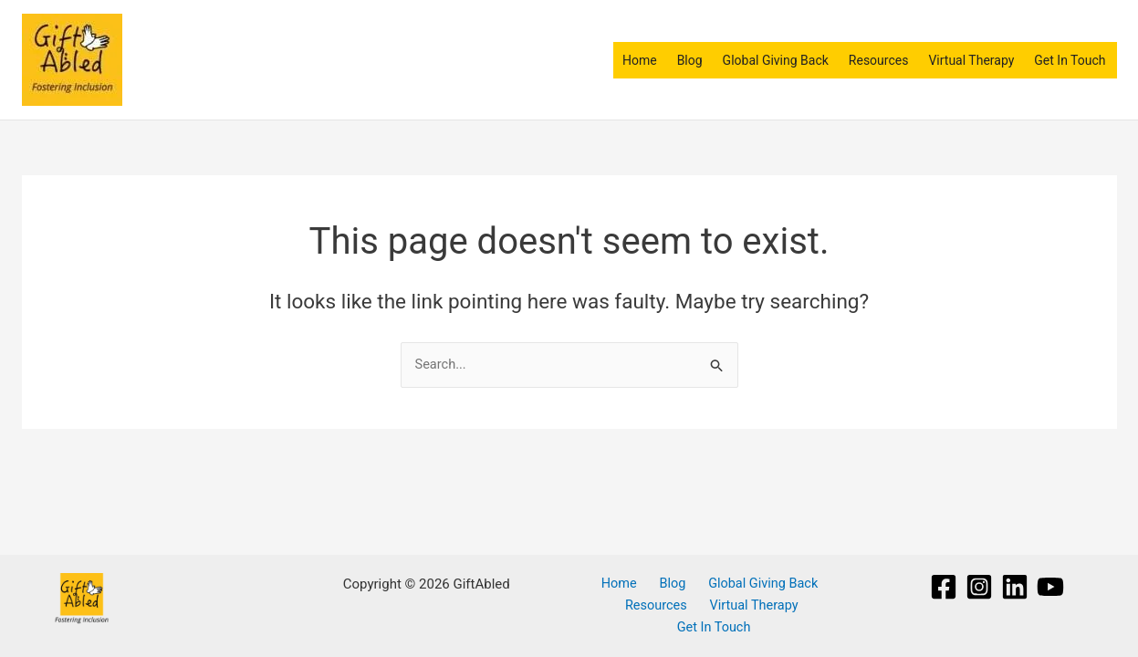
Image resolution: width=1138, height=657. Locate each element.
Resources (879, 60)
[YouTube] (1050, 585)
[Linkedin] (1014, 585)
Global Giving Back (776, 60)
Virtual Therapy (971, 60)
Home (639, 60)
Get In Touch (1069, 60)
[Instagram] (979, 585)
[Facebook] (943, 585)
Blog (690, 60)
